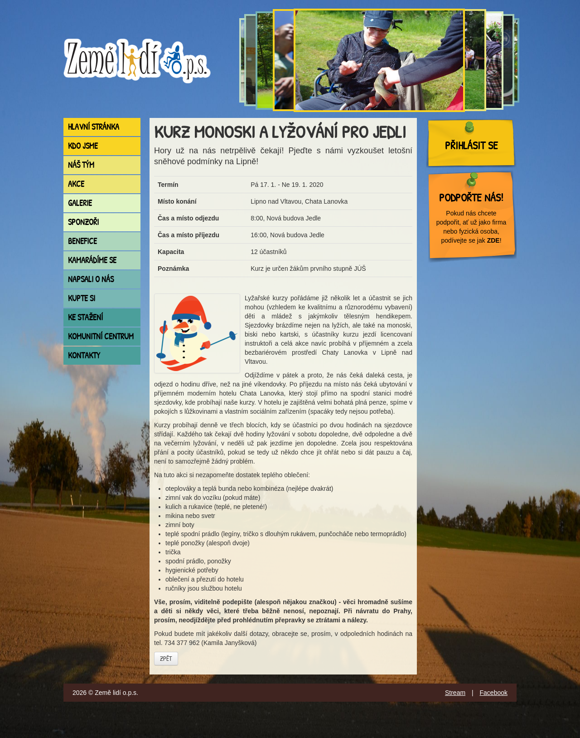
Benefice (82, 241)
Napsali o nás (91, 279)
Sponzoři (83, 222)
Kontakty (84, 355)
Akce (76, 184)
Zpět (166, 658)
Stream (455, 692)
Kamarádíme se (92, 260)
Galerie (80, 203)
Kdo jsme (83, 146)
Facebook (494, 692)
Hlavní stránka (93, 126)
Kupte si (81, 298)
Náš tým (81, 165)
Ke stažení (85, 317)
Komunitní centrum (101, 336)
